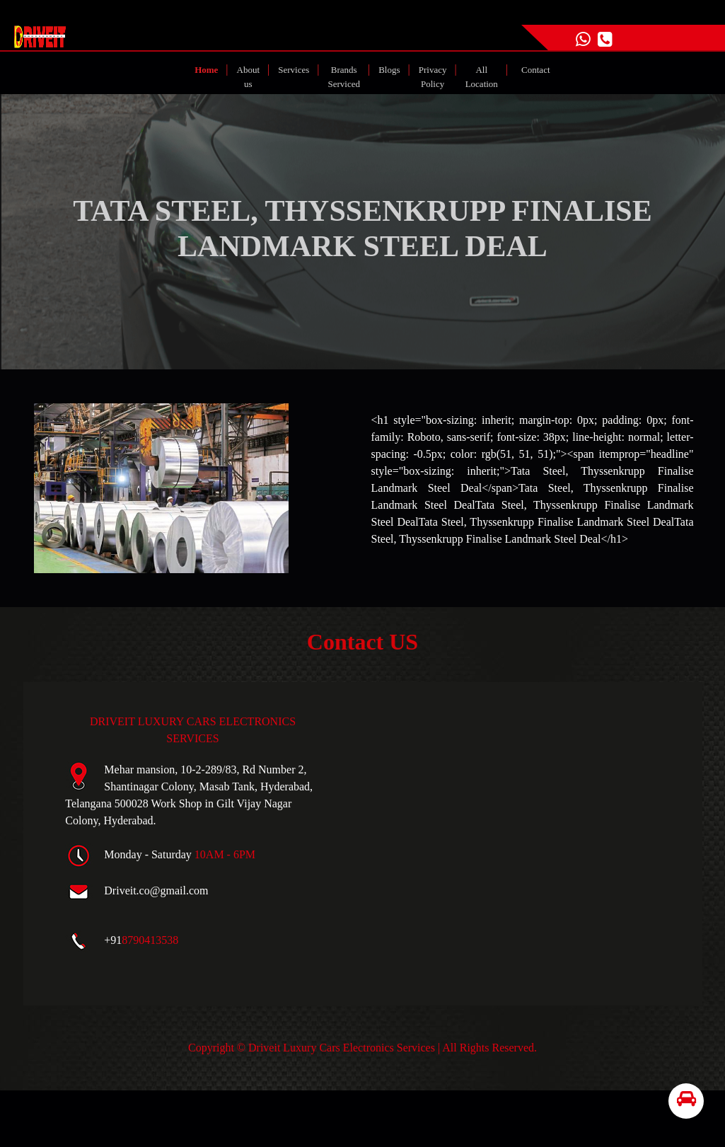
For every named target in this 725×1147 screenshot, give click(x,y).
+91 (141, 940)
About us (248, 76)
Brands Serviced (344, 76)
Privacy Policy (433, 76)
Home (209, 68)
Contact (535, 69)
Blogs (389, 69)
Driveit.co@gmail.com (156, 890)
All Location (481, 76)
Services (293, 69)
